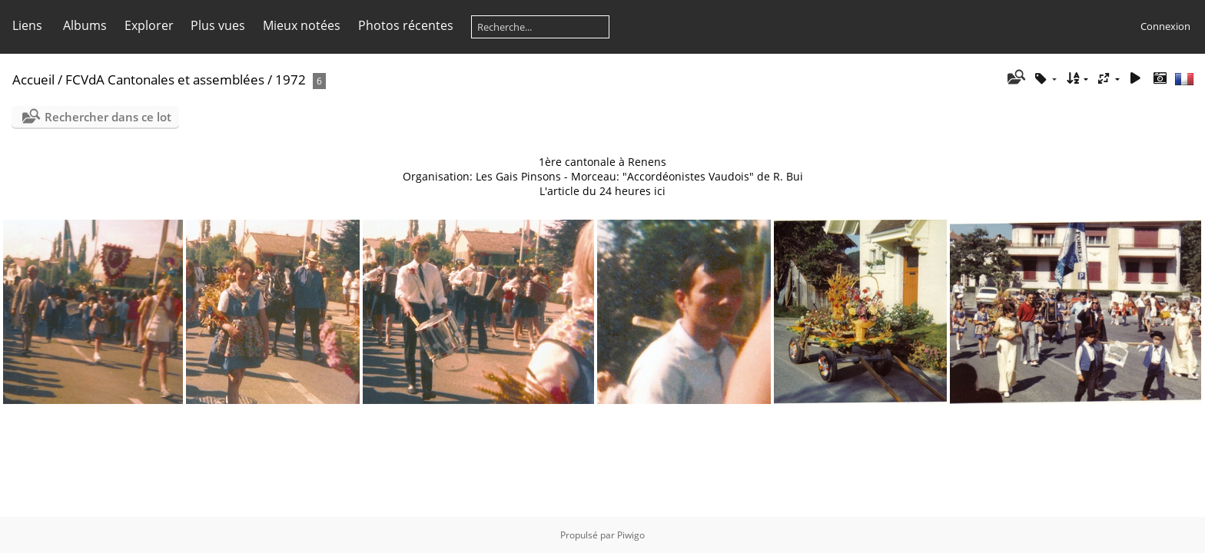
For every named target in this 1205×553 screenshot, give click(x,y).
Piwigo (631, 534)
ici (660, 191)
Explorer (149, 25)
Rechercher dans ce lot (108, 116)
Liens (27, 25)
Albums (85, 25)
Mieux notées (301, 25)
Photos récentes (405, 25)
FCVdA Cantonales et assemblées (164, 79)
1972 (290, 79)
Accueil (33, 79)
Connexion (1165, 26)
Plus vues (218, 25)
